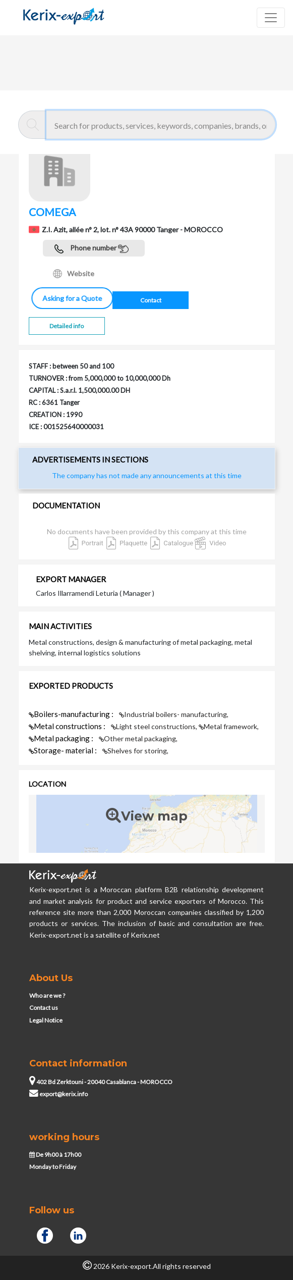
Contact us (43, 1007)
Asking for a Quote (68, 298)
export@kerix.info (58, 1094)
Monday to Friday (52, 1166)
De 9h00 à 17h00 (55, 1154)
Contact (150, 300)
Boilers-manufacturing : (72, 714)
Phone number (91, 248)
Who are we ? (47, 995)
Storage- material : (63, 750)
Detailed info (66, 326)
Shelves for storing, (135, 750)
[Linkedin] (78, 1234)
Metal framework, (229, 726)
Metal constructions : (68, 726)
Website (73, 273)
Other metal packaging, (138, 738)
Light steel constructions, (155, 726)
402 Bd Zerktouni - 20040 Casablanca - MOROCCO (100, 1082)
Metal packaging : (62, 738)
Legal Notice (46, 1020)
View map (147, 816)
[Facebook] (45, 1234)
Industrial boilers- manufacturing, (173, 714)
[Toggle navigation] (271, 18)
